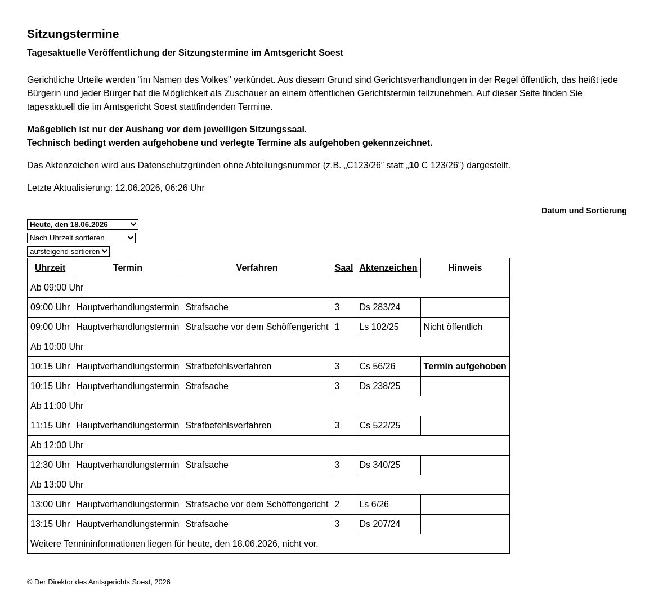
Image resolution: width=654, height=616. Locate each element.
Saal (344, 268)
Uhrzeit (50, 268)
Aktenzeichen (388, 268)
